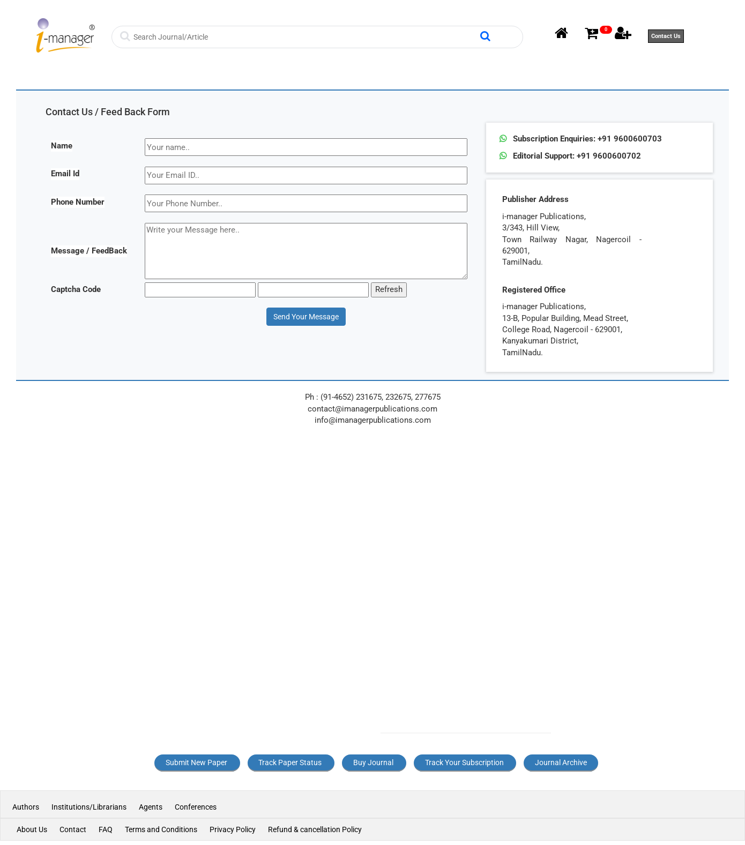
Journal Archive (561, 762)
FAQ (106, 829)
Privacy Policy (233, 829)
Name (61, 146)
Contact (72, 829)
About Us (32, 829)
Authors (26, 807)
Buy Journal (373, 762)
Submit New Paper (196, 762)
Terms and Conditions (161, 829)
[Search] (305, 37)
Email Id (65, 173)
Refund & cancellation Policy (315, 829)
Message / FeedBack (89, 251)
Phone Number (78, 202)
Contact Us (666, 36)
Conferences (196, 807)
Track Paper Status (290, 762)
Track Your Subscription (464, 762)
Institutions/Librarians (88, 807)
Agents (150, 807)
